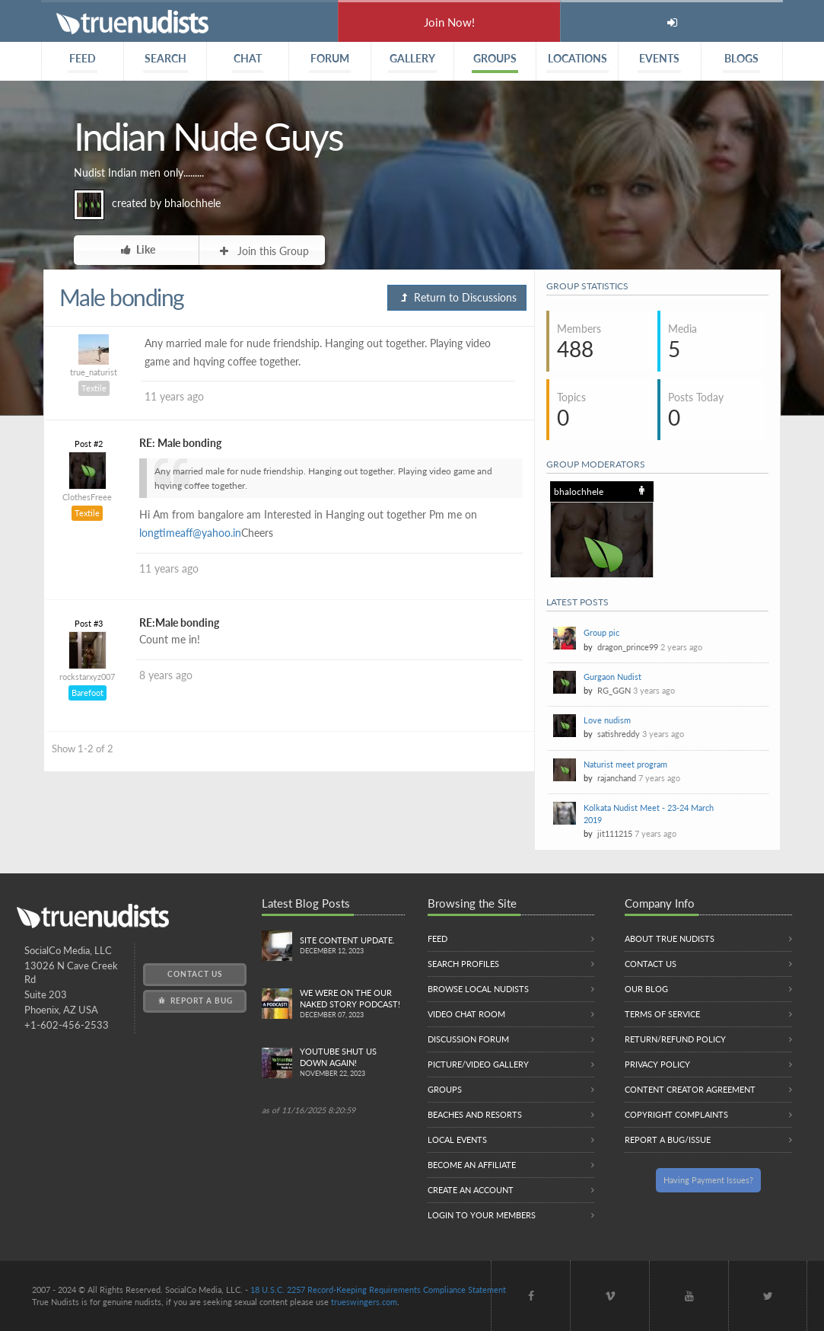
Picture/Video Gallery (478, 1064)
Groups (445, 1089)
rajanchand (616, 778)
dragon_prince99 (627, 647)
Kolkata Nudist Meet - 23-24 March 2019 (649, 814)
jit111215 (614, 833)
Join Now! (449, 22)
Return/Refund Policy (675, 1039)
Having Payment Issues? (708, 1180)
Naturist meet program (625, 764)
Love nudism (607, 720)
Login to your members (482, 1215)
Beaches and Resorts (475, 1114)
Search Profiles (463, 964)
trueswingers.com (364, 1302)
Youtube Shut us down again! (352, 1063)
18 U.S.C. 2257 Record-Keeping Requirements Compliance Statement (378, 1289)
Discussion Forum (468, 1039)
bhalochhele (192, 202)
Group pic (601, 632)
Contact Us (194, 973)
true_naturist (93, 372)
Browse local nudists (478, 989)
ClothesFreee (87, 497)
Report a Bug (194, 1000)
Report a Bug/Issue (668, 1139)
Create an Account (471, 1190)
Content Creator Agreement (690, 1089)
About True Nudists (669, 938)
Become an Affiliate (472, 1165)
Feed (437, 938)
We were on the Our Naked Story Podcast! (352, 1004)
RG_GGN (614, 690)
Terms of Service (662, 1014)
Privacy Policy (657, 1064)
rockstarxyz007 (87, 676)
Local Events (457, 1139)
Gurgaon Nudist (612, 676)
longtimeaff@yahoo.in (190, 532)
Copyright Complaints (676, 1114)
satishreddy (618, 734)
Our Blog (646, 989)
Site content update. (352, 946)
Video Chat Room (466, 1014)
